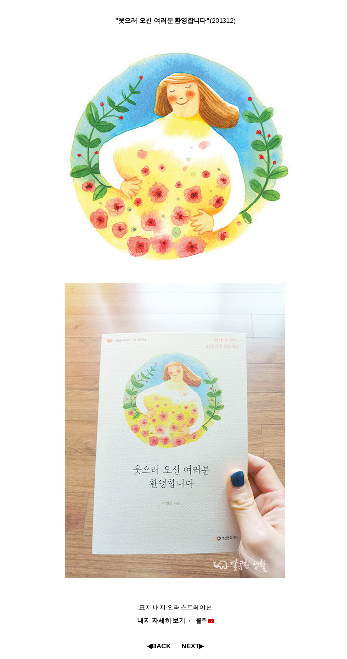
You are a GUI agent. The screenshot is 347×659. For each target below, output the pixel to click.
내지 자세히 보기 (162, 620)
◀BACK (159, 646)
